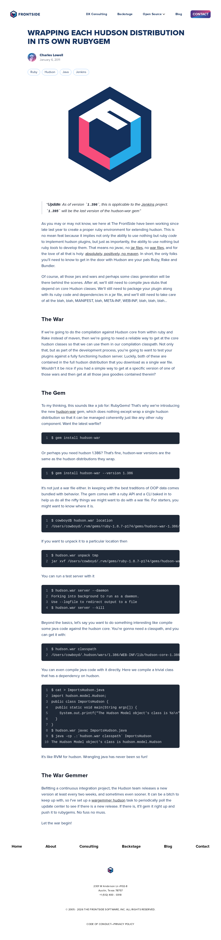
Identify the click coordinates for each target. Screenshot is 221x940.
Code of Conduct (99, 924)
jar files (137, 247)
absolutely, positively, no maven (111, 253)
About (51, 846)
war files (157, 247)
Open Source (152, 14)
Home (17, 846)
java (66, 72)
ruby (33, 72)
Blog (178, 14)
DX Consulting (96, 14)
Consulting (88, 846)
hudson (50, 72)
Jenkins (147, 204)
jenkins (81, 72)
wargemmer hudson (108, 800)
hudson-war (66, 411)
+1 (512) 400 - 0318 (110, 895)
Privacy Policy (124, 924)
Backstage (125, 14)
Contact (200, 14)
